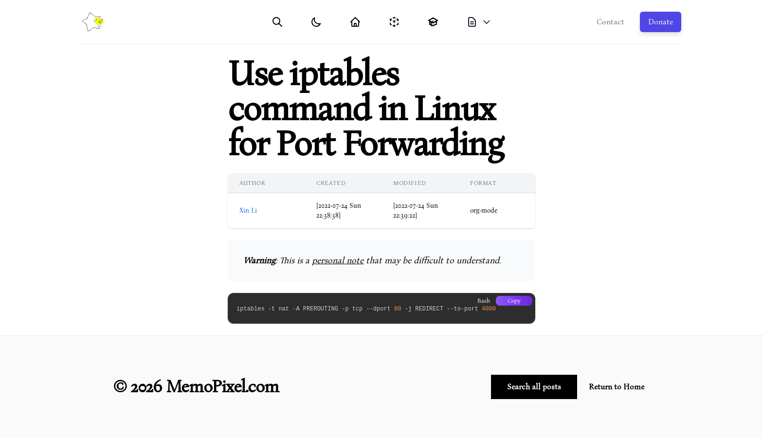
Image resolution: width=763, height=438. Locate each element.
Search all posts (534, 387)
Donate (660, 22)
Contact (610, 22)
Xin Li (248, 210)
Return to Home (616, 387)
